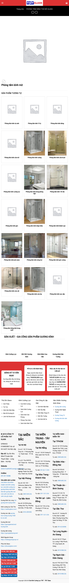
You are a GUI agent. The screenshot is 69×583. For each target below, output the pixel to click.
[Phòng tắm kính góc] (11, 211)
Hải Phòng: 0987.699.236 (9, 554)
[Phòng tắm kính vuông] (34, 143)
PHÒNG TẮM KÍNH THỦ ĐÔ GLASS (39, 9)
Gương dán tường (60, 407)
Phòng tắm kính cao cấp (57, 294)
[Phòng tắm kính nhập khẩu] (34, 211)
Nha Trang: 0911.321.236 (9, 572)
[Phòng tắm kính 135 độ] (57, 177)
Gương (10, 515)
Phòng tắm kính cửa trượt (57, 157)
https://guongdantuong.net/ (9, 533)
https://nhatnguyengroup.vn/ (10, 539)
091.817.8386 (6, 476)
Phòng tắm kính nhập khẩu (34, 226)
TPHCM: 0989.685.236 (8, 560)
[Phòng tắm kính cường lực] (11, 177)
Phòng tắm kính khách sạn (57, 226)
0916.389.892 (27, 512)
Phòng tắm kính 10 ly (34, 123)
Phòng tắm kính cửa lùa (34, 294)
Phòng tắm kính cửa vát (11, 291)
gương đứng (5, 489)
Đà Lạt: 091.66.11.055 (8, 566)
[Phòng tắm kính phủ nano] (11, 245)
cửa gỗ (6, 496)
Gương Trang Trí (60, 415)
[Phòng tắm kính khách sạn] (57, 211)
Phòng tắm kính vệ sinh (12, 123)
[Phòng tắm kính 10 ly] (34, 109)
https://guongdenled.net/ (9, 524)
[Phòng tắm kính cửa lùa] (34, 279)
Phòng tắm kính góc (12, 226)
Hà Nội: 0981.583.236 (8, 551)
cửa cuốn (4, 494)
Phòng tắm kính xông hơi (34, 260)
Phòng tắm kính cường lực (12, 192)
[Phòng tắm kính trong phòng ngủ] (34, 177)
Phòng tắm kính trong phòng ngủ (34, 193)
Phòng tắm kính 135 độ (57, 192)
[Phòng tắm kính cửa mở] (11, 143)
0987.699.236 (27, 494)
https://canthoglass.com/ (9, 509)
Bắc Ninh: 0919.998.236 (8, 557)
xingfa (10, 496)
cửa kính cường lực (9, 487)
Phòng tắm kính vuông (34, 157)
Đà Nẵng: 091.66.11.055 (8, 569)
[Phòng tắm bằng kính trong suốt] (11, 313)
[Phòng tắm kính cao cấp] (57, 279)
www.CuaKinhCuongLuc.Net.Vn (12, 469)
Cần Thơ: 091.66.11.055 (8, 563)
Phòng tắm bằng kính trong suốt (11, 329)
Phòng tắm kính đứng (57, 123)
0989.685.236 (62, 457)
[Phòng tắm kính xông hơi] (34, 245)
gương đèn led (10, 492)
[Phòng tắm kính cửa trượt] (57, 143)
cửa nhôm (4, 482)
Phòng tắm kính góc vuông (57, 260)
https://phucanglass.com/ (9, 546)
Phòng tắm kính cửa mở (11, 157)
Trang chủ (20, 9)
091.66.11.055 (44, 470)
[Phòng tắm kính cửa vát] (11, 278)
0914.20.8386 (62, 527)
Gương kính (4, 527)
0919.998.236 (62, 550)
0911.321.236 (44, 493)
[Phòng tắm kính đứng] (57, 109)
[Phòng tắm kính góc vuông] (57, 245)
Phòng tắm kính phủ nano (12, 260)
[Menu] (2, 3)
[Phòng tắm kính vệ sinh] (11, 109)
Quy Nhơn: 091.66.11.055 (9, 575)
